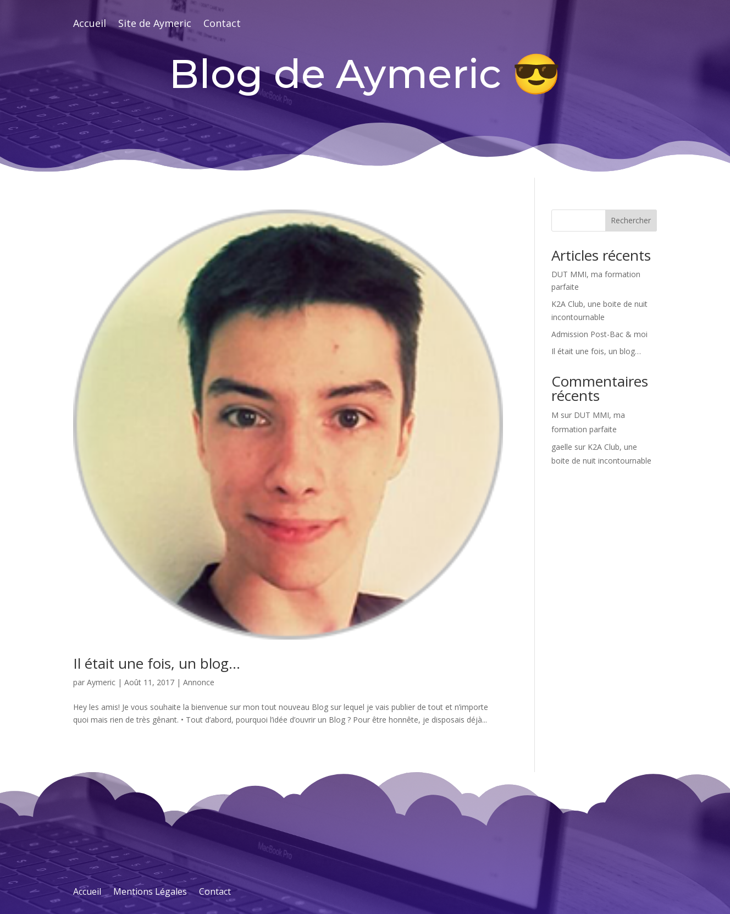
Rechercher (631, 220)
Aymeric (101, 682)
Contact (222, 24)
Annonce (198, 682)
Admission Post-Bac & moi (599, 334)
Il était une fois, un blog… (156, 663)
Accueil (89, 24)
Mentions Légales (150, 893)
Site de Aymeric (154, 24)
